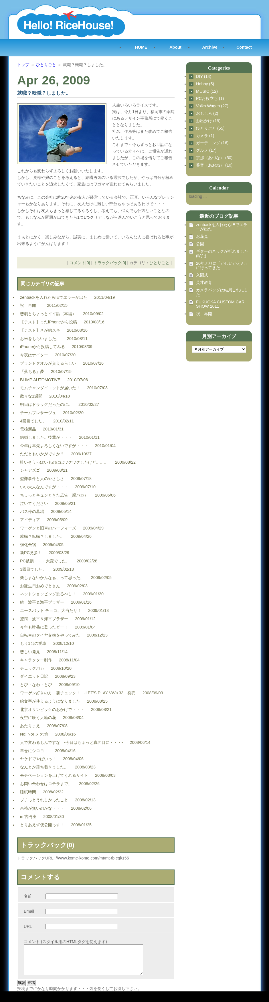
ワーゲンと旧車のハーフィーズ (48, 528)
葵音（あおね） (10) (214, 165)
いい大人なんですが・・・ (44, 487)
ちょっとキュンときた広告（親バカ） (54, 495)
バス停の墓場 (32, 511)
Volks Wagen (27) (212, 106)
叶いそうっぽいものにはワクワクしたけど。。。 (64, 462)
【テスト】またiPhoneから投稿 (48, 322)
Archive (209, 47)
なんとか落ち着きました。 (44, 767)
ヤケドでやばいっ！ (38, 758)
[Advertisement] (214, 395)
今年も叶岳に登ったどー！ (44, 627)
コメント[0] (80, 262)
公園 (200, 244)
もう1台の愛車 (33, 643)
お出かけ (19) (208, 121)
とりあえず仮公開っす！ (42, 825)
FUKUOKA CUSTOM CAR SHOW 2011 (220, 304)
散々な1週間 (31, 396)
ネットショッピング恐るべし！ (48, 594)
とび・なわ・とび (36, 684)
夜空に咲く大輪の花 (38, 717)
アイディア (30, 519)
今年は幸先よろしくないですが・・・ (54, 445)
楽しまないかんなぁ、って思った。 (52, 577)
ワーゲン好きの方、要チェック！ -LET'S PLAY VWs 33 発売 (77, 693)
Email (29, 911)
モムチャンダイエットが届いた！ (50, 388)
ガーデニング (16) (212, 143)
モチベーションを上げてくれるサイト (54, 775)
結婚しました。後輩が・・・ (46, 437)
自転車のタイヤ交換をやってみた (50, 635)
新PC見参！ (31, 552)
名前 (28, 896)
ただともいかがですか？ (42, 454)
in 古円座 (28, 816)
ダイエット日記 (34, 676)
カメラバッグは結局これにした (222, 292)
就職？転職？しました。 (42, 536)
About (175, 47)
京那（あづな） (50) (214, 158)
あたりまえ (30, 726)
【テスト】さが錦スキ (40, 330)
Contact (244, 47)
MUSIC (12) (207, 91)
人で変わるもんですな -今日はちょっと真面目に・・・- (71, 742)
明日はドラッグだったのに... (46, 404)
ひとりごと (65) (210, 128)
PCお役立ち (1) (210, 98)
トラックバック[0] (110, 262)
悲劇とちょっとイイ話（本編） (48, 313)
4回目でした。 (33, 421)
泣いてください (34, 503)
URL (28, 926)
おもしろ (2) (207, 113)
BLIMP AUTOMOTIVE (40, 380)
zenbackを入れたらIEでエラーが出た (53, 297)
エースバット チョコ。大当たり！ (50, 610)
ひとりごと (46, 64)
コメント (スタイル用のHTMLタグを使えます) (65, 941)
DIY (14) (203, 76)
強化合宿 (28, 544)
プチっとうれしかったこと (44, 800)
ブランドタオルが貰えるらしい (48, 363)
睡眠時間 (28, 792)
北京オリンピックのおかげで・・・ (52, 709)
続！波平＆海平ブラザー (42, 602)
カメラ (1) (205, 136)
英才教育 (204, 282)
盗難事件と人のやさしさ (42, 478)
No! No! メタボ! (34, 734)
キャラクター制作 (36, 660)
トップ (23, 64)
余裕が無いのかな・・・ (42, 808)
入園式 (202, 275)
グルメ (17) (206, 150)
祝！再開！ (30, 305)
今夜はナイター (34, 355)
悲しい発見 (30, 651)
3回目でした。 (33, 569)
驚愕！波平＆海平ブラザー (44, 618)
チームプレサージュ (38, 412)
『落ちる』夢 (32, 371)
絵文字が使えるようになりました (50, 701)
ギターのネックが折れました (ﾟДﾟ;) (222, 253)
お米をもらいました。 (40, 338)
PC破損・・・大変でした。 (45, 561)
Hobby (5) (205, 84)
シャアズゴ (30, 470)
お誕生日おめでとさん (40, 586)
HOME (141, 47)
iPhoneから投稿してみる (42, 346)
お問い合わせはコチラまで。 (46, 783)
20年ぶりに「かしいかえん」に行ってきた (222, 265)
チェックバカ (32, 668)
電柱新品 (28, 429)
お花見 (202, 236)
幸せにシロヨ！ (34, 750)
